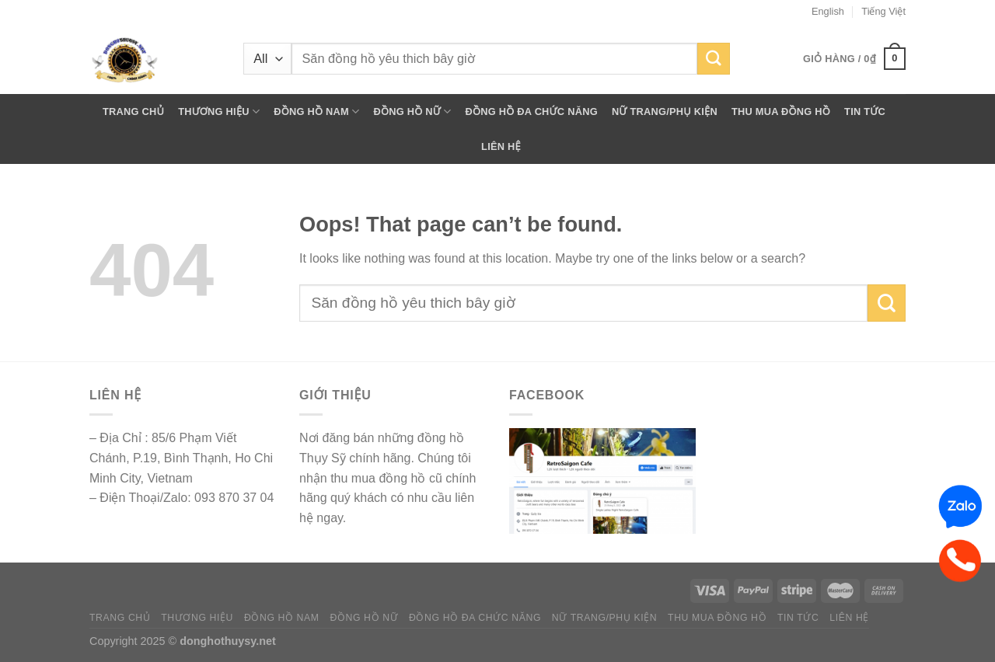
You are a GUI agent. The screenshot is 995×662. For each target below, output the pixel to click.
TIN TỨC (864, 111)
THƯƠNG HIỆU (219, 111)
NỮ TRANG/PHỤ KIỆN (664, 111)
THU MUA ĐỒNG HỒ (780, 111)
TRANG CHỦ (133, 111)
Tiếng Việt (883, 11)
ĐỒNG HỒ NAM (316, 111)
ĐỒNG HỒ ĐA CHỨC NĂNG (531, 111)
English (828, 11)
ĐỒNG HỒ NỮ (412, 111)
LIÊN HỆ (501, 146)
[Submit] (713, 59)
